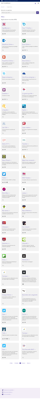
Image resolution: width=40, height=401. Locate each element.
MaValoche (25, 260)
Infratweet (5, 227)
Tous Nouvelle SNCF (28, 349)
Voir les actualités (6, 394)
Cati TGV (5, 127)
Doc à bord (25, 227)
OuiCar (24, 314)
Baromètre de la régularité (29, 295)
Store (6, 6)
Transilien (25, 144)
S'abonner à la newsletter (8, 390)
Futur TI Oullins (26, 28)
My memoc (5, 210)
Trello (4, 333)
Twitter (4, 178)
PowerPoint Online (7, 61)
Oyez (4, 314)
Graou (4, 260)
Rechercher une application (6, 10)
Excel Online (26, 44)
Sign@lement (6, 28)
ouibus (24, 193)
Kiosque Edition (7, 295)
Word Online (26, 61)
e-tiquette (5, 110)
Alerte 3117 (5, 144)
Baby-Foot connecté (28, 160)
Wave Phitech (6, 160)
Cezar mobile (26, 127)
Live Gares (25, 276)
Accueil (2, 6)
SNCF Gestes (26, 178)
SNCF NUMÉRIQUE (5, 3)
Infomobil (25, 243)
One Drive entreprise (28, 77)
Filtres (2, 17)
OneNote (5, 93)
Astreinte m (5, 243)
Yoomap (4, 276)
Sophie (24, 110)
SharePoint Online (7, 44)
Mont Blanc (5, 193)
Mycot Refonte (26, 210)
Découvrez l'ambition (7, 392)
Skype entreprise (7, 77)
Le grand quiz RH (27, 93)
